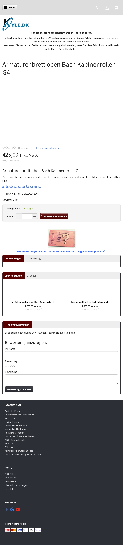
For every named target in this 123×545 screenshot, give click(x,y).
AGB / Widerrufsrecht (15, 439)
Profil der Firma (12, 411)
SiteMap (9, 443)
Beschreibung (33, 258)
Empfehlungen (13, 258)
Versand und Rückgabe (16, 425)
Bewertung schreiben (48, 147)
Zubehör (31, 275)
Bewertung (11, 361)
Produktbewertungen (17, 324)
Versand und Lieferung (16, 429)
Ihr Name (10, 348)
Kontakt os (10, 418)
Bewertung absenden (19, 389)
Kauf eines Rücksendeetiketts (19, 436)
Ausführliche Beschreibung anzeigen (22, 185)
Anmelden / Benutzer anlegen (19, 450)
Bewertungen (25, 147)
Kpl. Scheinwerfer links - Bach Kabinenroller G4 (33, 302)
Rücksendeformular (14, 432)
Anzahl (10, 216)
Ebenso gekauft (13, 275)
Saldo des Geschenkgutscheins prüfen (23, 454)
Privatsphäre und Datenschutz (19, 414)
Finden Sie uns (12, 421)
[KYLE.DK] (15, 23)
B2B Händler (11, 447)
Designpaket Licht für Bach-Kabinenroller (90, 302)
